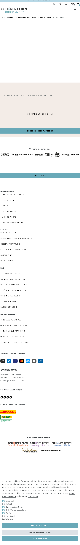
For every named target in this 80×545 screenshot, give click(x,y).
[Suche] (54, 4)
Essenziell (10, 501)
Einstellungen (7, 519)
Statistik (9, 504)
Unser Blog (40, 176)
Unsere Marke (9, 211)
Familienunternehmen (14, 331)
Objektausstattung (10, 244)
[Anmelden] (60, 4)
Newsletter (6, 261)
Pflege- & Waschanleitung (13, 285)
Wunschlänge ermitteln (13, 279)
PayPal (9, 513)
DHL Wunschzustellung (16, 510)
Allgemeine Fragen (10, 274)
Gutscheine (6, 255)
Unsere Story (9, 200)
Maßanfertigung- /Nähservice (16, 238)
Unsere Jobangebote (12, 223)
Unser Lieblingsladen (13, 195)
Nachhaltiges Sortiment (15, 325)
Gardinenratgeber (10, 296)
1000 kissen (10, 17)
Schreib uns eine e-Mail (41, 114)
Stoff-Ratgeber (8, 301)
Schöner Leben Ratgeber (40, 131)
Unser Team (7, 206)
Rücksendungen (8, 307)
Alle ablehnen (40, 539)
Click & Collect (8, 233)
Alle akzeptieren (40, 526)
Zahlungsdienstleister (15, 507)
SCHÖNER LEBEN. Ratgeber (13, 290)
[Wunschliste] (72, 4)
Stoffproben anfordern (13, 250)
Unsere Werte (9, 217)
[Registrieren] (67, 4)
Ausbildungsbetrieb (13, 337)
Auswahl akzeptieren (40, 532)
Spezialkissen (45, 17)
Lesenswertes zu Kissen (27, 17)
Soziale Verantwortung (15, 342)
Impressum (33, 496)
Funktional (10, 516)
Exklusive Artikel (12, 320)
